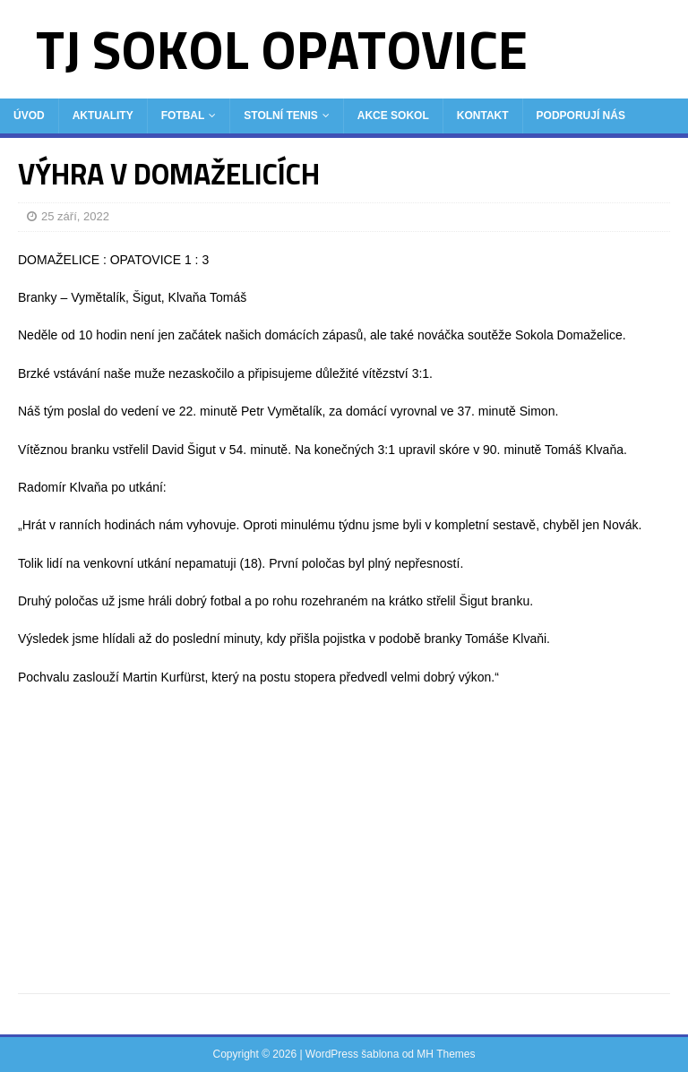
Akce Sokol (393, 115)
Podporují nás (581, 115)
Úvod (29, 115)
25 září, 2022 (75, 216)
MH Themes (446, 1054)
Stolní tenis (280, 115)
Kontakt (483, 115)
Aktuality (103, 115)
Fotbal (183, 115)
